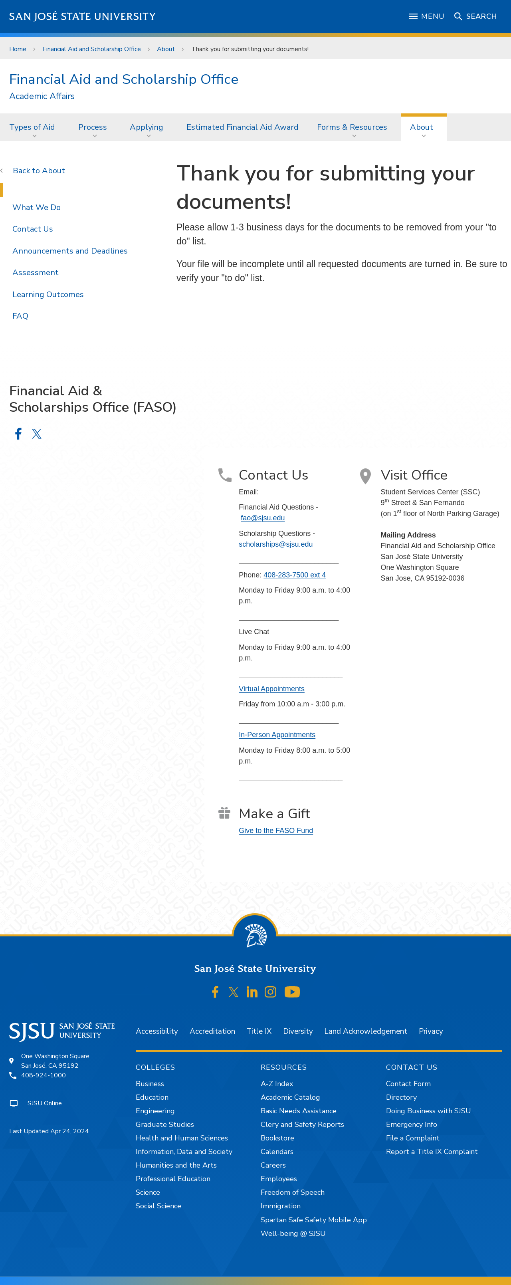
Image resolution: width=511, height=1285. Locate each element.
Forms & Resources (352, 127)
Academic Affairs (42, 96)
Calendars (277, 1151)
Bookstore (277, 1138)
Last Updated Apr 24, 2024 (49, 1131)
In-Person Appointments (277, 735)
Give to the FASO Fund (276, 831)
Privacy (431, 1031)
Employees (279, 1179)
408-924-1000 (43, 1075)
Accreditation (212, 1031)
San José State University (82, 16)
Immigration (281, 1206)
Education (152, 1097)
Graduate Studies (165, 1124)
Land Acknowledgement (365, 1031)
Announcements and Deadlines (70, 251)
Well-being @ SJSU (293, 1233)
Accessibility (157, 1031)
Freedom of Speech (293, 1192)
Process (92, 127)
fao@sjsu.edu (263, 518)
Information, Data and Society (184, 1151)
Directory (401, 1097)
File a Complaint (413, 1138)
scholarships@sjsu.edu (276, 544)
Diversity (298, 1031)
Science (148, 1192)
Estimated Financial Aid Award (242, 127)
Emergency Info (411, 1124)
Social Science (158, 1206)
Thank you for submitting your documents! (250, 49)
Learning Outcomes (48, 294)
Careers (273, 1165)
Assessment (35, 272)
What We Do (36, 207)
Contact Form (408, 1084)
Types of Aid (32, 127)
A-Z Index (277, 1084)
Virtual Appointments (272, 689)
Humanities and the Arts (176, 1165)
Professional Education (173, 1179)
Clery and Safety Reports (302, 1124)
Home (17, 49)
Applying (146, 127)
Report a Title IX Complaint (432, 1151)
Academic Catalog (290, 1097)
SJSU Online (45, 1103)
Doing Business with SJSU (428, 1111)
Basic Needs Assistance (299, 1111)
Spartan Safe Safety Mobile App (314, 1220)
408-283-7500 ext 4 (294, 575)
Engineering (155, 1111)
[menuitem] (34, 127)
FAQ (20, 316)
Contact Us (32, 229)
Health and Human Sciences (182, 1138)
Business (150, 1084)
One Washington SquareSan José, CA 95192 (55, 1061)
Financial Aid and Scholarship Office (92, 49)
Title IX (258, 1031)
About (166, 49)
